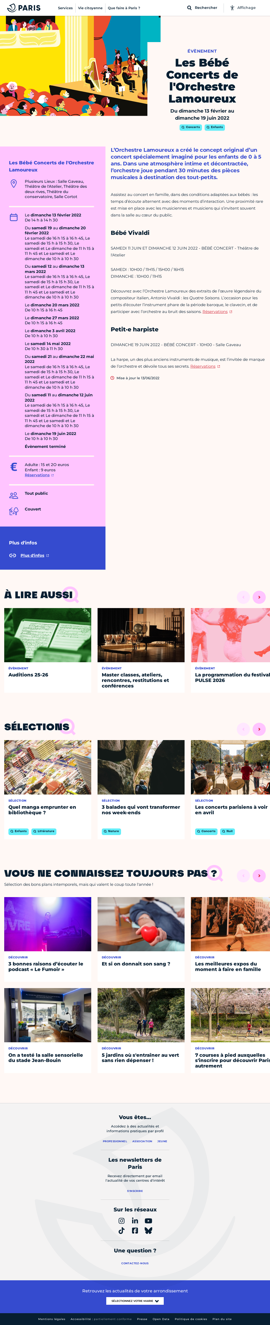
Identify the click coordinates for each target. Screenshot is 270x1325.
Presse (142, 1319)
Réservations (37, 475)
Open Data (161, 1319)
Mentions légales (51, 1319)
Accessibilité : (101, 1319)
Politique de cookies (191, 1319)
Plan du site (222, 1319)
